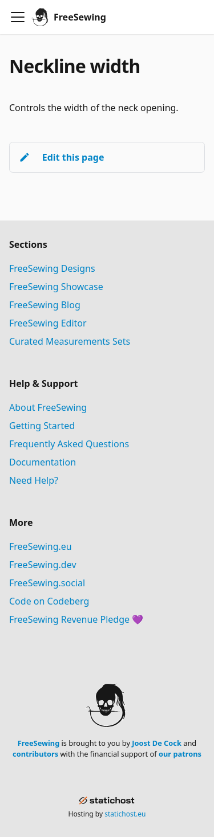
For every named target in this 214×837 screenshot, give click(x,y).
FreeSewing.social (47, 583)
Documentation (42, 462)
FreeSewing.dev (42, 564)
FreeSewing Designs (52, 268)
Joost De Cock (156, 743)
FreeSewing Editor (48, 323)
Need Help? (33, 480)
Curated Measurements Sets (69, 341)
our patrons (180, 754)
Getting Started (42, 425)
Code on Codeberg (49, 601)
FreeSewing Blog (44, 305)
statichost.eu (125, 814)
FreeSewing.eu (40, 546)
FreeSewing (38, 743)
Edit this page (61, 157)
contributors (35, 754)
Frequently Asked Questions (69, 444)
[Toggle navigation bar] (17, 17)
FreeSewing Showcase (56, 286)
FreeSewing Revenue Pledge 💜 (76, 619)
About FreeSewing (48, 407)
